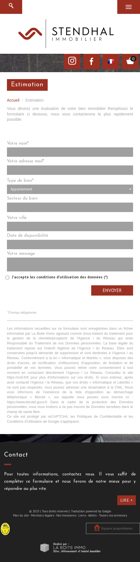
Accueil (13, 100)
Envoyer (112, 290)
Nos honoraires (66, 515)
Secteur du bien (22, 198)
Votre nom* (18, 143)
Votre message (21, 253)
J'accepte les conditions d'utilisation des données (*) (60, 276)
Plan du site (21, 515)
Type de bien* (20, 180)
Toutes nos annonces (113, 515)
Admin (92, 515)
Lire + (126, 500)
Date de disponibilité (27, 235)
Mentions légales (42, 515)
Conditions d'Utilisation (24, 422)
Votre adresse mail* (25, 161)
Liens (82, 515)
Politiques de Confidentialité (99, 417)
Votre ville (17, 218)
